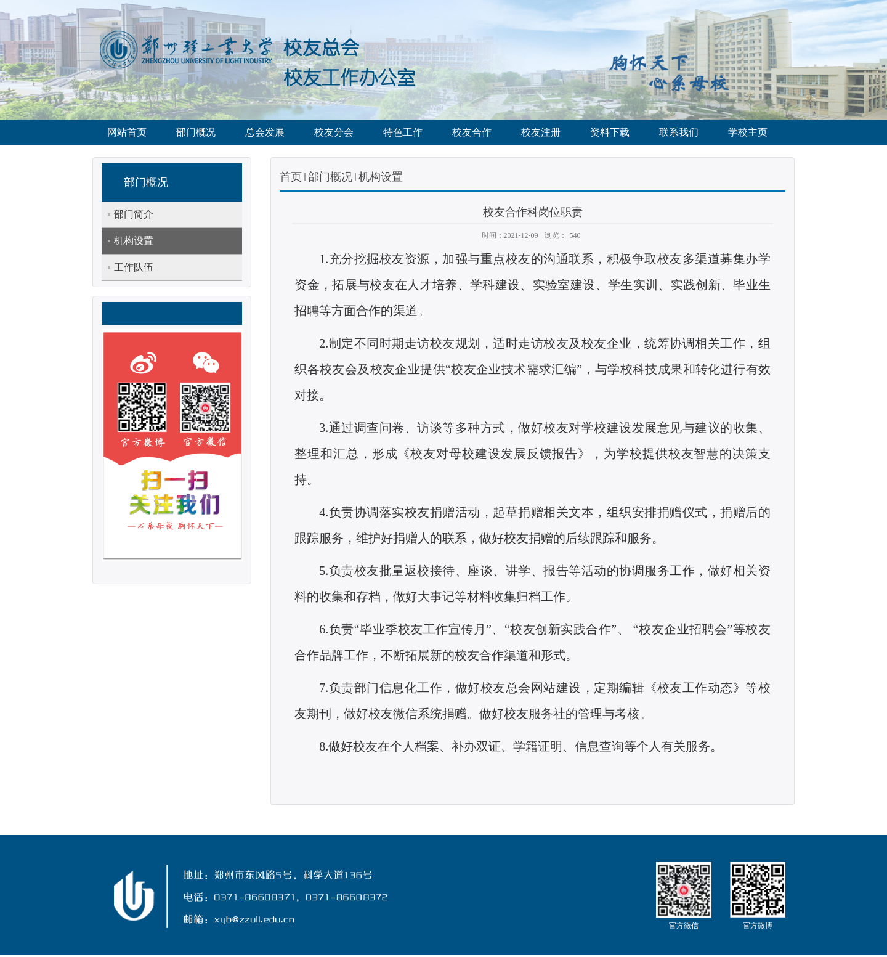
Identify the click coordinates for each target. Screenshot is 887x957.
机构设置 (380, 177)
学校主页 (748, 132)
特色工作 (403, 132)
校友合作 (472, 132)
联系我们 (679, 132)
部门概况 (196, 132)
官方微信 (684, 925)
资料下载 (610, 132)
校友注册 (541, 132)
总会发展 (265, 132)
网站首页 (127, 132)
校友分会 (334, 132)
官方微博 (757, 925)
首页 (291, 177)
